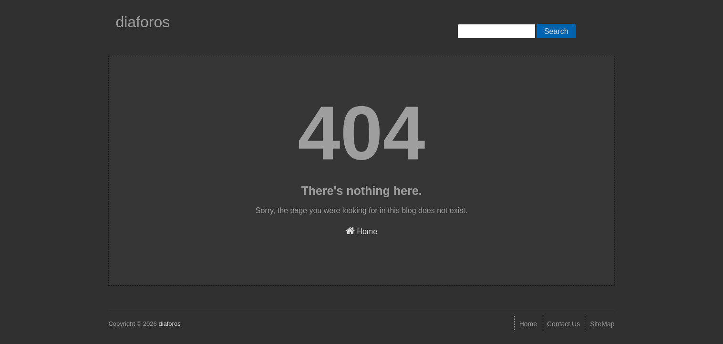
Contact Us (563, 324)
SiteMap (602, 324)
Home (361, 231)
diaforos (142, 22)
